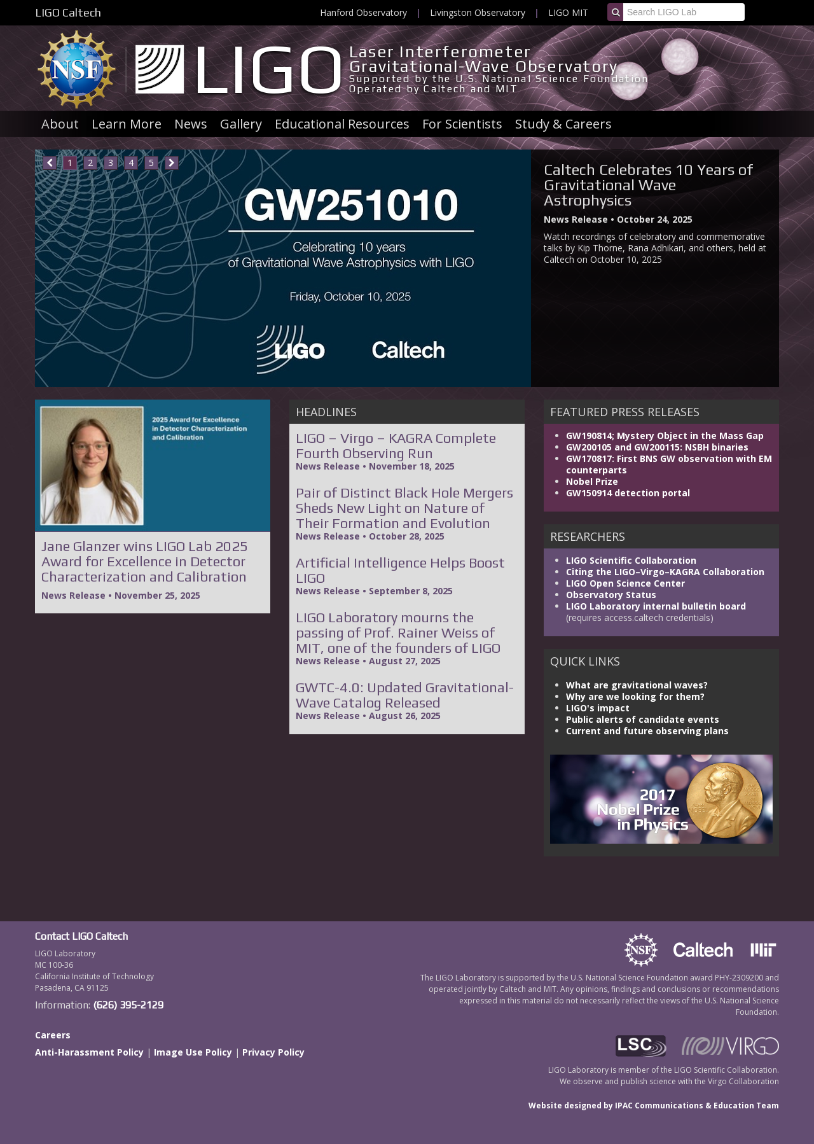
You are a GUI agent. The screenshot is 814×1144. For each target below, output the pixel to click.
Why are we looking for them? (635, 696)
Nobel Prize (592, 481)
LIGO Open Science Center (625, 583)
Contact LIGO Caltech (81, 936)
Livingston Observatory (477, 12)
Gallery (241, 123)
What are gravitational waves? (637, 685)
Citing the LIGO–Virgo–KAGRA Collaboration (665, 572)
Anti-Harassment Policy (89, 1052)
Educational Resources (342, 123)
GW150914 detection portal (628, 493)
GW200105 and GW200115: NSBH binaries (657, 447)
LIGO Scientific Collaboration (631, 560)
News (190, 123)
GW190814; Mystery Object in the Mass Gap (665, 435)
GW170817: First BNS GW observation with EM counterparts (669, 464)
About (60, 123)
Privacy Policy (273, 1052)
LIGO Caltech (68, 12)
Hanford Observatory (363, 12)
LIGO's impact (598, 708)
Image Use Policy (193, 1052)
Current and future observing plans (647, 731)
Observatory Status (611, 595)
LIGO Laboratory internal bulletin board (656, 606)
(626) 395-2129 (128, 1005)
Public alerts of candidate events (642, 719)
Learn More (127, 123)
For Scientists (462, 123)
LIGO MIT (568, 12)
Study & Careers (563, 123)
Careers (53, 1035)
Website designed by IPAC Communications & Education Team (653, 1105)
